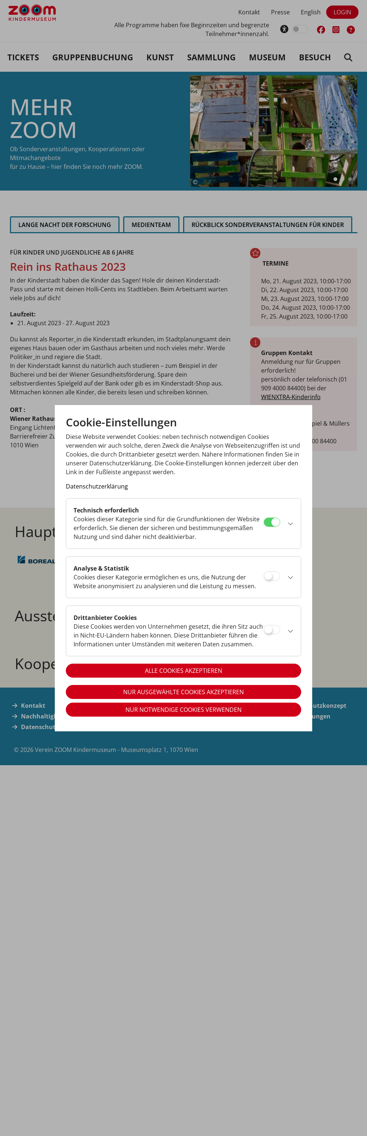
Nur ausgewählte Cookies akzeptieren (183, 692)
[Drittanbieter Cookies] (272, 629)
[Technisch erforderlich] (272, 522)
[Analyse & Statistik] (272, 576)
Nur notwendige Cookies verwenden (183, 710)
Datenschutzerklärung (97, 486)
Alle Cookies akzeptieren (183, 671)
